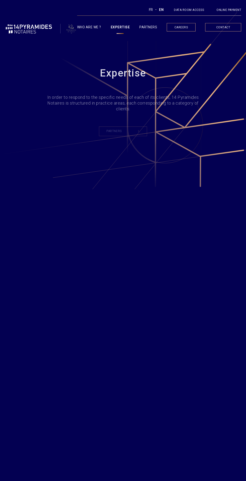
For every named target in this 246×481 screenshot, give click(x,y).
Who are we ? (89, 28)
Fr (151, 10)
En (161, 10)
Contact (223, 28)
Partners (148, 28)
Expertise (120, 28)
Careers (181, 28)
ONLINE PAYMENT (228, 10)
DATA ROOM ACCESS (189, 10)
